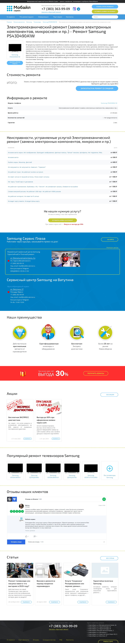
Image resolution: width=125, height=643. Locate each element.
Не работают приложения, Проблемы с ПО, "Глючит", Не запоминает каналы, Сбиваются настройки (43, 187)
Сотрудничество (49, 640)
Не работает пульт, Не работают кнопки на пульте (25, 172)
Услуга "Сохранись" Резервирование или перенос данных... (74, 583)
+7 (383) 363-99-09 (56, 9)
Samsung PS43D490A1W (109, 103)
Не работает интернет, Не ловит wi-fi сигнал (23, 196)
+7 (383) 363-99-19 (17, 263)
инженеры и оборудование (49, 346)
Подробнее (27, 438)
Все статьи (108, 558)
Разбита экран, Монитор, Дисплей (20, 162)
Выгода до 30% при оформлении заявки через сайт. (46, 420)
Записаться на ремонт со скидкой (97, 88)
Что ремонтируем (26, 17)
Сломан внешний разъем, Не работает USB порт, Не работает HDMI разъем (34, 191)
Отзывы (36, 640)
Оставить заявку (105, 11)
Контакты (70, 17)
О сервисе (11, 17)
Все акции (108, 394)
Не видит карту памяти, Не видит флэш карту (23, 201)
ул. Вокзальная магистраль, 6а (22, 258)
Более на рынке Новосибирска (105, 346)
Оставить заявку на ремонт (62, 220)
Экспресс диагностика (76, 346)
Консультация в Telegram (19, 268)
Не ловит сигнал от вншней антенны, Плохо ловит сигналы (28, 177)
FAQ (60, 640)
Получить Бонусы (95, 373)
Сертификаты (24, 640)
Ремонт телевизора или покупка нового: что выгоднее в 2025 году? (19, 583)
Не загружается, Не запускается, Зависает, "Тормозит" (27, 167)
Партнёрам (57, 17)
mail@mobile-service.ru (27, 266)
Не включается (13, 157)
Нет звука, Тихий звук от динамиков (20, 182)
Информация (43, 17)
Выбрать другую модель (15, 62)
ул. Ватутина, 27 (17, 289)
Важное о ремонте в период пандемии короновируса (46, 583)
